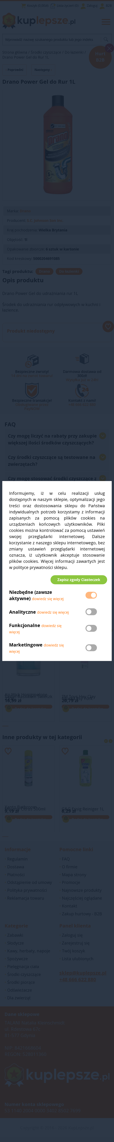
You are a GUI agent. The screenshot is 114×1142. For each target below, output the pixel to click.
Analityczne (23, 614)
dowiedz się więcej (48, 601)
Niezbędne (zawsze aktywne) (30, 597)
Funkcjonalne (24, 627)
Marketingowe (25, 647)
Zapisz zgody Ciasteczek (76, 579)
